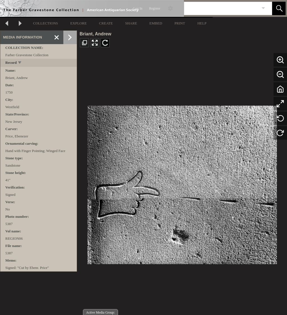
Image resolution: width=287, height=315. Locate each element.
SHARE (131, 23)
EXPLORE (78, 23)
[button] (279, 8)
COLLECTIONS (45, 23)
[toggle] (20, 63)
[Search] (221, 8)
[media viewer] (182, 183)
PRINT (180, 23)
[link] (263, 8)
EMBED (155, 23)
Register (154, 8)
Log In (137, 8)
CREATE (106, 23)
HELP (202, 23)
